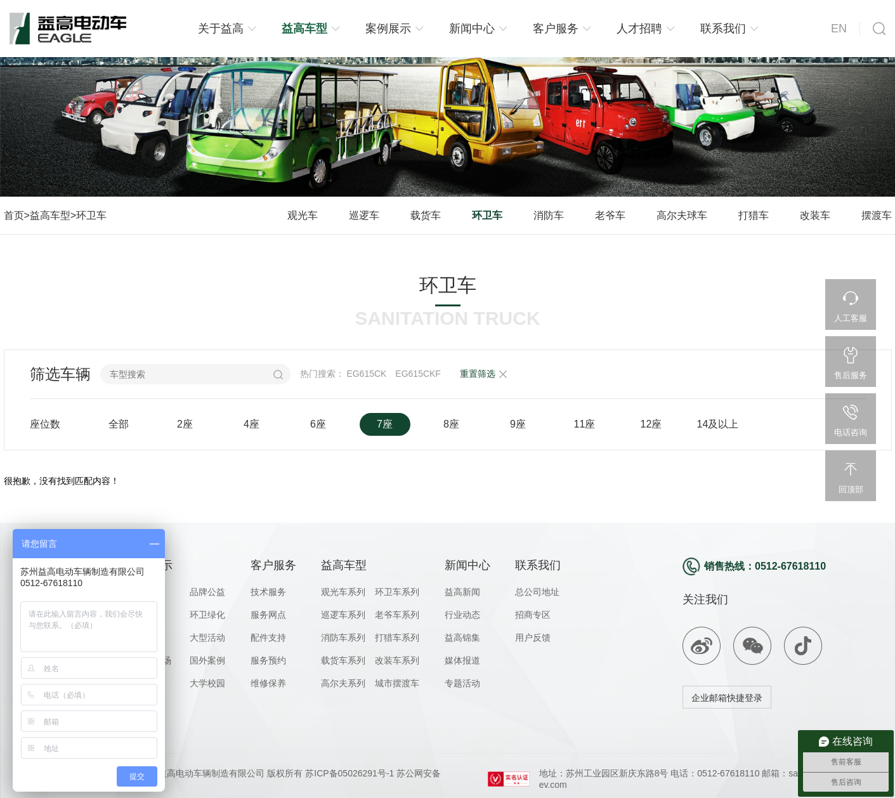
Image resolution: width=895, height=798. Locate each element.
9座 (518, 424)
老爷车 (610, 215)
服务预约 (268, 660)
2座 (185, 424)
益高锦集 (462, 637)
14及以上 (718, 424)
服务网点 (268, 615)
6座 (318, 424)
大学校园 (207, 683)
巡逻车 (364, 215)
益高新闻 (462, 592)
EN (839, 28)
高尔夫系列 (343, 683)
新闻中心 (472, 28)
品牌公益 (207, 592)
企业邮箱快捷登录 (726, 698)
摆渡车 (876, 215)
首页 (14, 215)
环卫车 (91, 215)
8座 (451, 424)
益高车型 (304, 28)
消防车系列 (343, 637)
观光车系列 (343, 592)
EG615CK (366, 374)
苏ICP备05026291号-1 (348, 773)
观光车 (302, 215)
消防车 (548, 215)
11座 (585, 424)
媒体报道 (462, 660)
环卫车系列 (397, 592)
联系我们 (723, 28)
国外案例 (207, 660)
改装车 (815, 215)
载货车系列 (343, 660)
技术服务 (268, 592)
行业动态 (462, 615)
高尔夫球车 (682, 215)
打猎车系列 (397, 637)
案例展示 (388, 28)
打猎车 (753, 215)
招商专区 (533, 615)
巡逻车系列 (343, 615)
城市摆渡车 (397, 683)
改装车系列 (397, 660)
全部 (118, 424)
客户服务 (555, 28)
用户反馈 (533, 637)
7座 (385, 424)
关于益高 (221, 28)
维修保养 (268, 683)
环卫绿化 (207, 615)
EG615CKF (418, 374)
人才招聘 (639, 28)
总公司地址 (537, 592)
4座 (251, 424)
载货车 (425, 215)
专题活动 (462, 683)
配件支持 (268, 637)
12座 (651, 424)
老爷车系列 (397, 615)
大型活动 (207, 637)
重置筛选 (477, 374)
